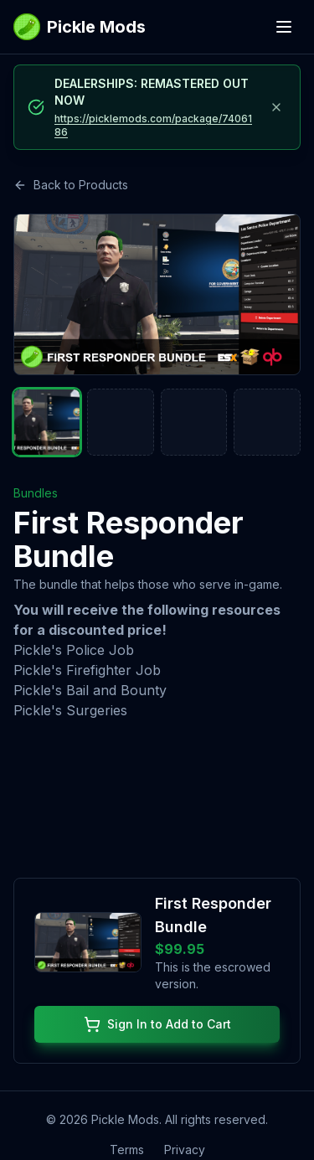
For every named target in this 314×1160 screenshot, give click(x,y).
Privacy (184, 1150)
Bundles (35, 493)
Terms (127, 1150)
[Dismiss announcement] (276, 107)
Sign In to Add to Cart (157, 1025)
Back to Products (70, 185)
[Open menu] (284, 27)
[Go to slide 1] (46, 422)
